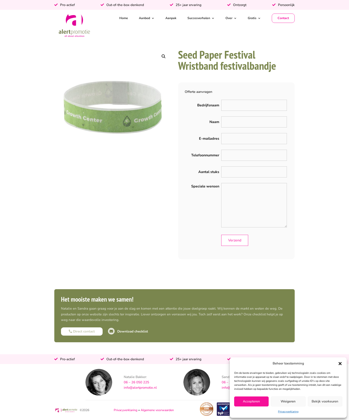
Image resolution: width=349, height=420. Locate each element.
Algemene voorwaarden (157, 410)
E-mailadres (209, 138)
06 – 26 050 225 (136, 382)
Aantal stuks (208, 172)
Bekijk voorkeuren (325, 401)
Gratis (252, 18)
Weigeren (288, 401)
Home (123, 18)
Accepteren (251, 401)
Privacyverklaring (288, 411)
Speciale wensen (205, 186)
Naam (214, 122)
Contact (283, 18)
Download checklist (128, 331)
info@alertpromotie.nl (140, 387)
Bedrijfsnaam (208, 105)
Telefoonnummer (205, 155)
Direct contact (82, 331)
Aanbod (144, 18)
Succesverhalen (198, 18)
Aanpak (171, 18)
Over (228, 18)
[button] (340, 363)
